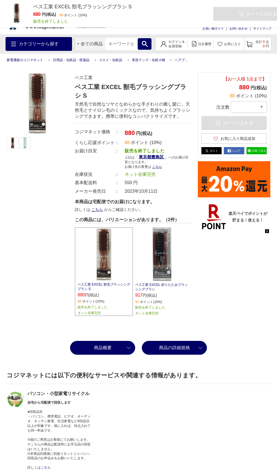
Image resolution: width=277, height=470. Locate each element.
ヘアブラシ (183, 60)
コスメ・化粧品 (110, 60)
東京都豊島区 (152, 157)
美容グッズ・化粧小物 (148, 60)
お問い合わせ (238, 28)
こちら (157, 167)
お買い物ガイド (213, 28)
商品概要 (103, 347)
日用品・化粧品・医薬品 (71, 60)
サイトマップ (262, 28)
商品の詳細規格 (174, 347)
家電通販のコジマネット (25, 60)
